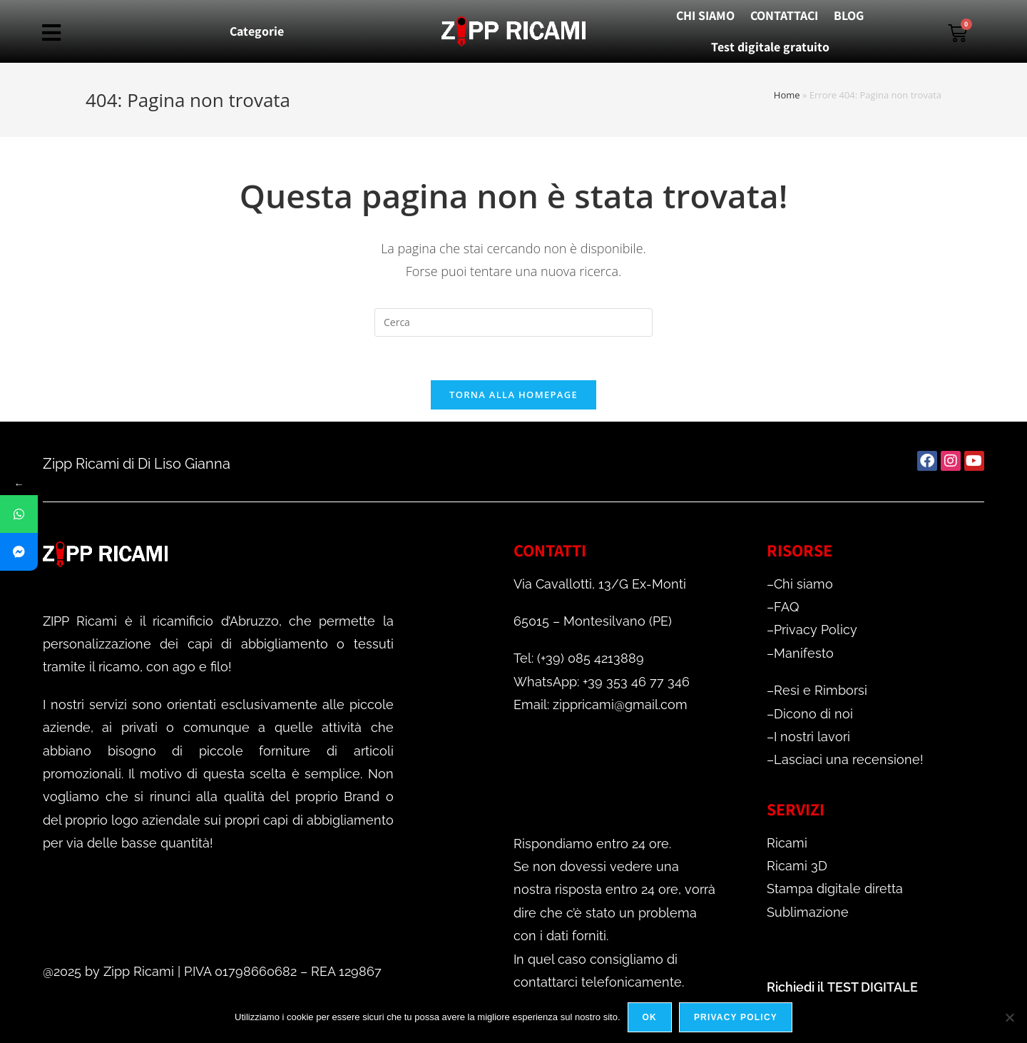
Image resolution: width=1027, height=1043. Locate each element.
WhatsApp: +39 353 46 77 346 (602, 681)
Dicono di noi (813, 713)
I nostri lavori (812, 736)
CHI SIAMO (705, 15)
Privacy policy (735, 1017)
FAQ (786, 606)
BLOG (849, 15)
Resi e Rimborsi (820, 690)
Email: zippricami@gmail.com (601, 704)
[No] (1009, 1017)
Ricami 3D (797, 865)
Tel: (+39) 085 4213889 (579, 658)
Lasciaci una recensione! (849, 759)
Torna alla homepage (513, 394)
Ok (650, 1017)
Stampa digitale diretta (835, 888)
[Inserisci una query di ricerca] (513, 322)
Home (787, 94)
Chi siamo (803, 583)
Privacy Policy (815, 629)
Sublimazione (808, 912)
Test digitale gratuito (770, 47)
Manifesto (804, 653)
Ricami (787, 842)
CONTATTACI (784, 15)
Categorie (257, 31)
